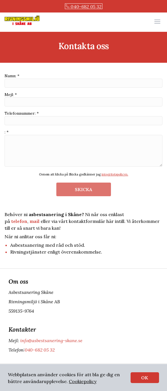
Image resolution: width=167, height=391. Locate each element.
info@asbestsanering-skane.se (51, 340)
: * (83, 148)
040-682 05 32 (84, 6)
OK (144, 377)
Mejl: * (83, 99)
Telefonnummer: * (83, 118)
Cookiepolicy (82, 381)
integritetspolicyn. (115, 174)
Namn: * (83, 80)
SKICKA (83, 189)
